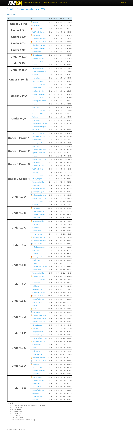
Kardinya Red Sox (38, 58)
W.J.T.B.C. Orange (39, 32)
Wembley (36, 328)
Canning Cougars (38, 192)
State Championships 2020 (26, 9)
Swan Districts (37, 234)
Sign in (123, 2)
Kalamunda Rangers (39, 38)
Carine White (37, 52)
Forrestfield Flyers (38, 299)
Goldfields (36, 227)
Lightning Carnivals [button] (50, 2)
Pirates (35, 65)
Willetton (35, 22)
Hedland (35, 305)
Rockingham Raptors (39, 71)
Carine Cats (36, 25)
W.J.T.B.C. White (38, 61)
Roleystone (36, 224)
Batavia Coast (37, 302)
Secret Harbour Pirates (40, 42)
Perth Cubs (36, 35)
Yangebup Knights (38, 68)
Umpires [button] (63, 2)
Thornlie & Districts (39, 45)
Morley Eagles (37, 55)
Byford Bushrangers (39, 48)
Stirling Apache (37, 396)
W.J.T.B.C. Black (38, 29)
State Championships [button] (32, 2)
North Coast (36, 185)
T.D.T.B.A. (36, 263)
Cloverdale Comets (39, 292)
